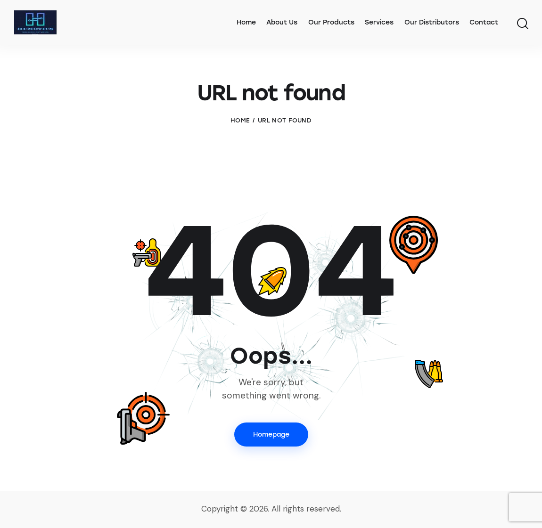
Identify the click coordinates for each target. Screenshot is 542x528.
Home (240, 120)
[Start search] (522, 24)
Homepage (271, 435)
